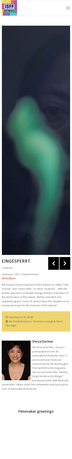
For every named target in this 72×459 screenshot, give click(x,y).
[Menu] (68, 8)
